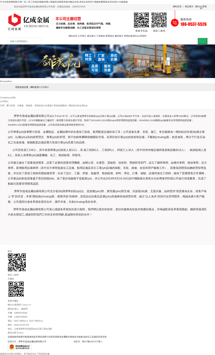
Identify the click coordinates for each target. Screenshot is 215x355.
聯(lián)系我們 (201, 7)
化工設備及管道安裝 (97, 337)
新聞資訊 (110, 36)
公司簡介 (82, 36)
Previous (4, 81)
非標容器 (40, 337)
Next (10, 81)
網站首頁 (177, 7)
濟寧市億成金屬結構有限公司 (32, 341)
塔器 (55, 337)
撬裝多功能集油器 (78, 337)
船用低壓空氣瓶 (21, 337)
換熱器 (32, 337)
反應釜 (11, 337)
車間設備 (128, 36)
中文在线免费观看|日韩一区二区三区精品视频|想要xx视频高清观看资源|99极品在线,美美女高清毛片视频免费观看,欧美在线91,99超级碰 (64, 2)
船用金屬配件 (63, 337)
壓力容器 (48, 337)
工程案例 (100, 36)
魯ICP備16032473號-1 (92, 341)
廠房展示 (119, 36)
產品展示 (189, 7)
